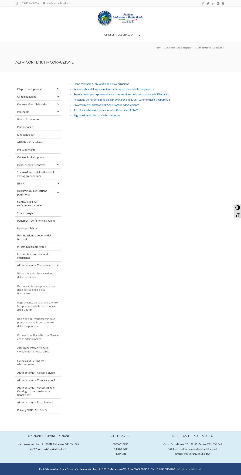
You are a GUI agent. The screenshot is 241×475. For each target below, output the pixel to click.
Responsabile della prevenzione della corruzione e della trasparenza (113, 89)
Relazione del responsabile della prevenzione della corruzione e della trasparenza (121, 99)
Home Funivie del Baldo (118, 34)
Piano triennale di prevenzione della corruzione (101, 83)
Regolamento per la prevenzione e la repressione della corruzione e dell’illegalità (121, 94)
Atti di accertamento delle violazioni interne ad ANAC (105, 110)
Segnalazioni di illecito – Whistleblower (96, 115)
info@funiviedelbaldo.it (189, 469)
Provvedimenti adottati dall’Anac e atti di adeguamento (106, 104)
